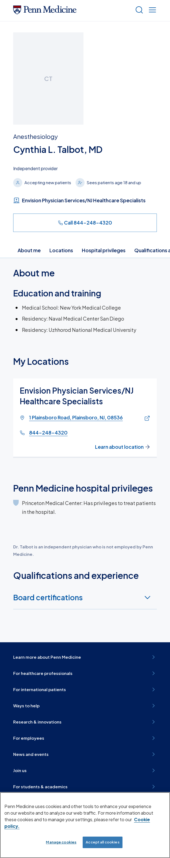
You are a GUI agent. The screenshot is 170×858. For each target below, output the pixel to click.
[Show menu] (151, 10)
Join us (85, 770)
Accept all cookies (102, 842)
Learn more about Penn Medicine (85, 657)
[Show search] (138, 10)
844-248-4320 (48, 432)
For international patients (85, 689)
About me (29, 250)
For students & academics (85, 786)
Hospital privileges (104, 250)
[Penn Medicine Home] (44, 12)
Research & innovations (85, 722)
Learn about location (122, 447)
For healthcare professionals (85, 673)
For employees (85, 738)
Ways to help (85, 705)
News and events (85, 754)
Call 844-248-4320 (85, 222)
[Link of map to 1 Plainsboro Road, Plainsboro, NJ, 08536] (146, 418)
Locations (61, 250)
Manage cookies (61, 842)
